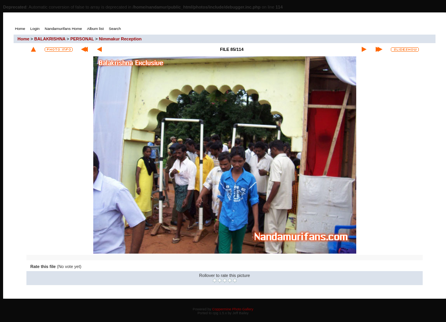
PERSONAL (82, 39)
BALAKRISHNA (49, 39)
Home (23, 39)
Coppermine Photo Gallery (232, 309)
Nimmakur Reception (120, 39)
